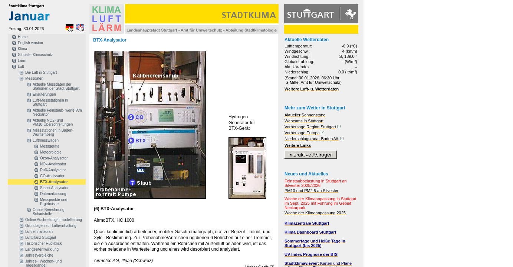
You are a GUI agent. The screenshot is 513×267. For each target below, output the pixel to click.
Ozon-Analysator (54, 158)
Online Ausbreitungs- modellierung (53, 220)
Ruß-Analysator (53, 170)
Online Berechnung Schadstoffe (49, 212)
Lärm (22, 61)
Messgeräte (49, 146)
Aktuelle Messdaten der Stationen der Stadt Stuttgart (56, 86)
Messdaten (34, 78)
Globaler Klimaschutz (35, 55)
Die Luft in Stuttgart (41, 72)
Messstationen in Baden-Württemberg (53, 132)
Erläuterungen (44, 94)
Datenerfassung (53, 194)
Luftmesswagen (46, 140)
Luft (21, 67)
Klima (22, 49)
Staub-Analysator (54, 188)
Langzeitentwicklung (42, 249)
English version (30, 43)
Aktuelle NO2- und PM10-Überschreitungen (53, 122)
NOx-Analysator (53, 164)
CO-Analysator (52, 176)
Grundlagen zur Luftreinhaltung (50, 226)
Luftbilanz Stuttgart (40, 237)
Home (23, 37)
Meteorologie (51, 152)
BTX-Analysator (54, 182)
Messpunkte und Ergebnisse (53, 202)
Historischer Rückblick (43, 243)
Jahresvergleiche (39, 255)
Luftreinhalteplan (39, 232)
